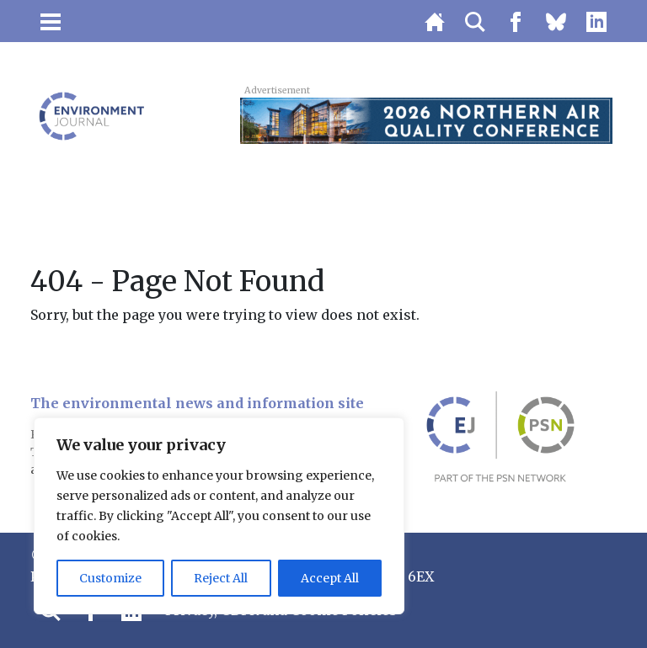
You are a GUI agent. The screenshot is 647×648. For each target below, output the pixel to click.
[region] (219, 515)
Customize (110, 578)
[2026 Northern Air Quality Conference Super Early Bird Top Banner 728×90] (426, 119)
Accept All (330, 578)
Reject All (221, 578)
